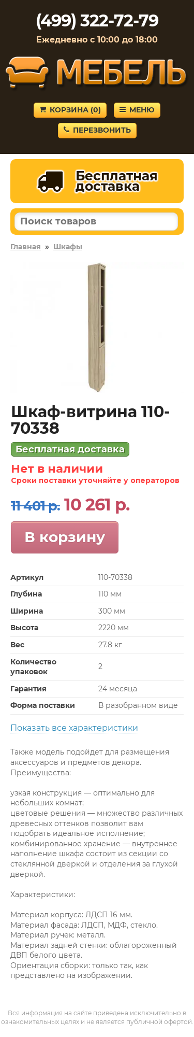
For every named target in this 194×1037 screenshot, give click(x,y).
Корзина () (70, 110)
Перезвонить (97, 130)
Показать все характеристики (74, 728)
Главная (25, 246)
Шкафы (67, 246)
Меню (137, 110)
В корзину (64, 537)
